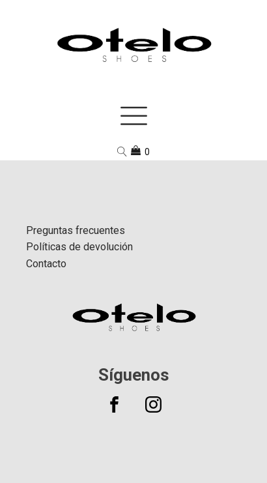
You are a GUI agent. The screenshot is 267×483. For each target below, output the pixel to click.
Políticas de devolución (79, 247)
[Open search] (122, 151)
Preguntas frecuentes (75, 230)
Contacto (46, 263)
